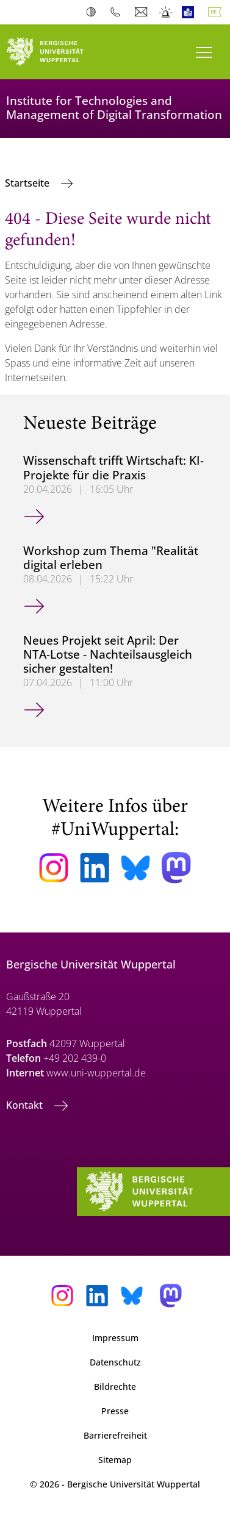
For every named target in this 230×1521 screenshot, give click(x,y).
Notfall (166, 12)
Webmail (142, 12)
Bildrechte (115, 1386)
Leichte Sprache (190, 12)
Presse (115, 1411)
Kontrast (93, 12)
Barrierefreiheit (115, 1435)
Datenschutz (115, 1362)
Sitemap (115, 1460)
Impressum (115, 1338)
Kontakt (25, 1105)
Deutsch (217, 12)
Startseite (28, 183)
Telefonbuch (118, 12)
